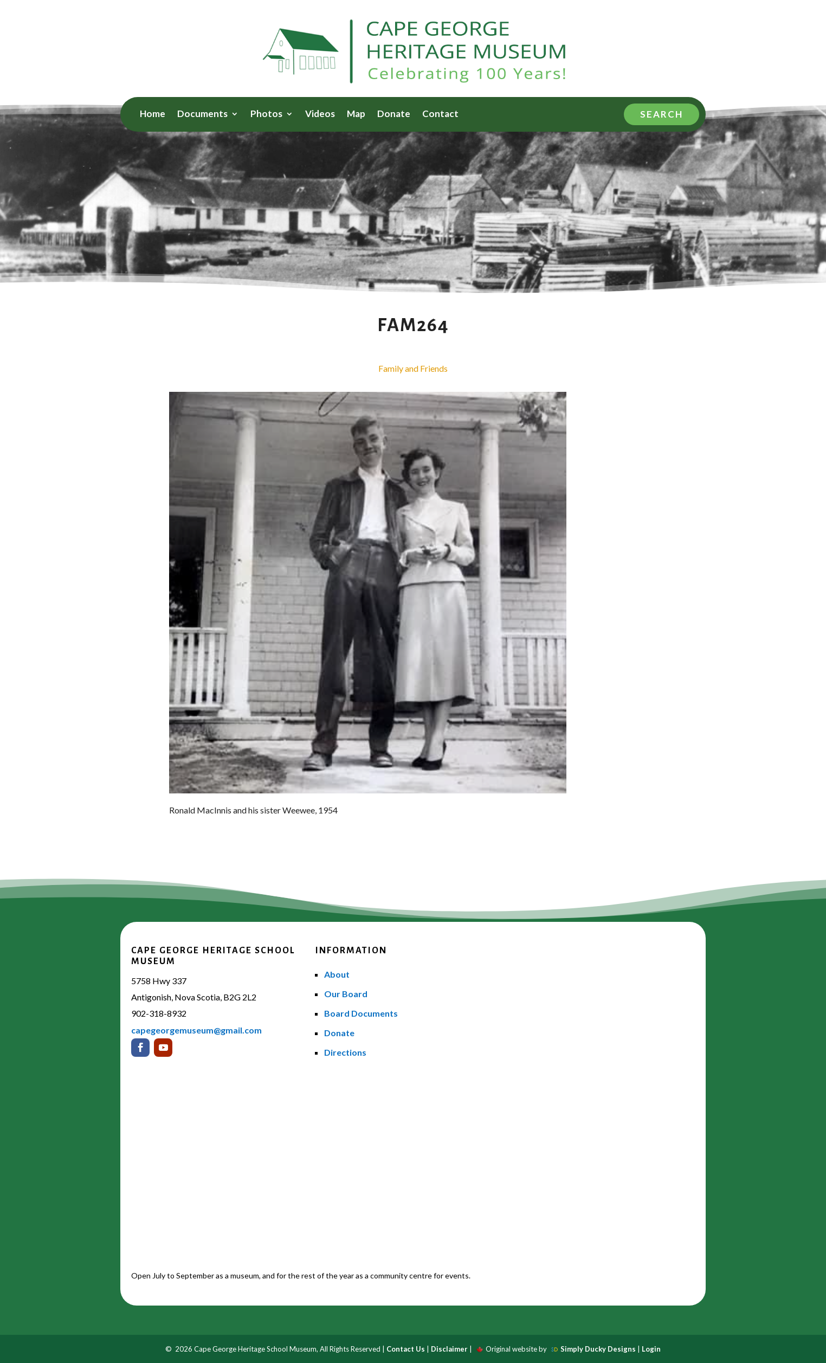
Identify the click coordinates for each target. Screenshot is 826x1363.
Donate (393, 114)
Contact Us (405, 1349)
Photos (266, 114)
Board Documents (361, 1013)
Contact (440, 114)
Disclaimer (449, 1349)
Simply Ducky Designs (598, 1349)
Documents (202, 114)
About (337, 974)
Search (661, 114)
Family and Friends (413, 368)
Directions (345, 1052)
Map (356, 114)
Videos (320, 114)
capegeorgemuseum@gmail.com (196, 1030)
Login (651, 1349)
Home (152, 114)
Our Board (345, 994)
